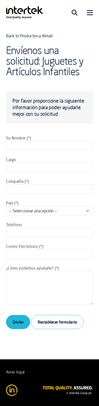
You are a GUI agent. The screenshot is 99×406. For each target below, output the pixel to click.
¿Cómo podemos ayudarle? (30, 268)
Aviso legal (15, 371)
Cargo (11, 159)
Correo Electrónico (22, 246)
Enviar (18, 322)
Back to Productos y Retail (29, 35)
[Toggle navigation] (74, 12)
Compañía (14, 181)
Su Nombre (16, 137)
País (9, 203)
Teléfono (14, 224)
